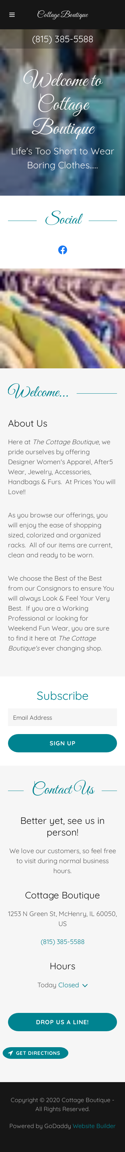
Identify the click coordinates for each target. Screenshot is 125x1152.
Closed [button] (68, 985)
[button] (15, 15)
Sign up (63, 743)
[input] (62, 717)
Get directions (34, 1053)
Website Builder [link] (94, 1126)
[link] (62, 250)
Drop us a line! (62, 1022)
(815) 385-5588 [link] (62, 39)
